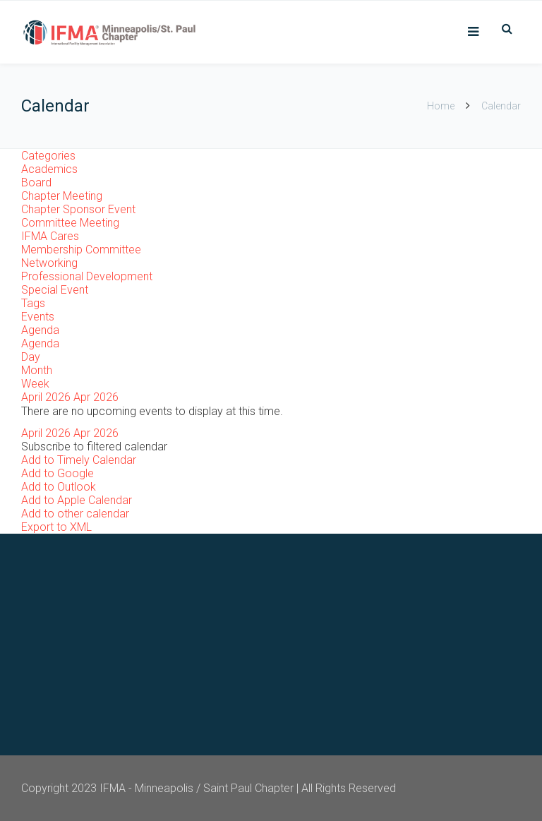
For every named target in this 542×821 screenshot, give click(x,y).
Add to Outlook (58, 486)
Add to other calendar (75, 513)
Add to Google (57, 473)
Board (36, 182)
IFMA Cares (50, 236)
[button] (94, 446)
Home (440, 106)
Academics (49, 169)
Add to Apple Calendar (76, 500)
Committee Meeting (70, 222)
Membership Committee (81, 249)
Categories (48, 155)
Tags (33, 303)
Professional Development (86, 276)
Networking (49, 263)
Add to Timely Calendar (78, 460)
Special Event (54, 289)
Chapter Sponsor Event (78, 209)
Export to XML (56, 527)
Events (37, 316)
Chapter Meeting (61, 196)
